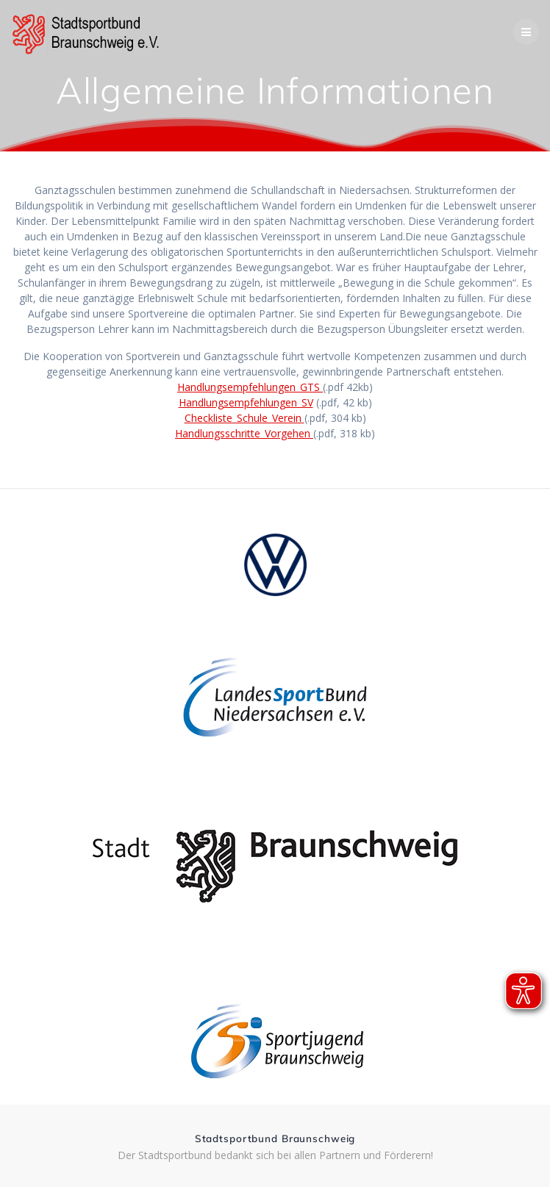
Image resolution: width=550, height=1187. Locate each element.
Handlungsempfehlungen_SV (246, 402)
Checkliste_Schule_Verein (243, 418)
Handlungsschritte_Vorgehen (242, 433)
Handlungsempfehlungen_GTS (248, 387)
